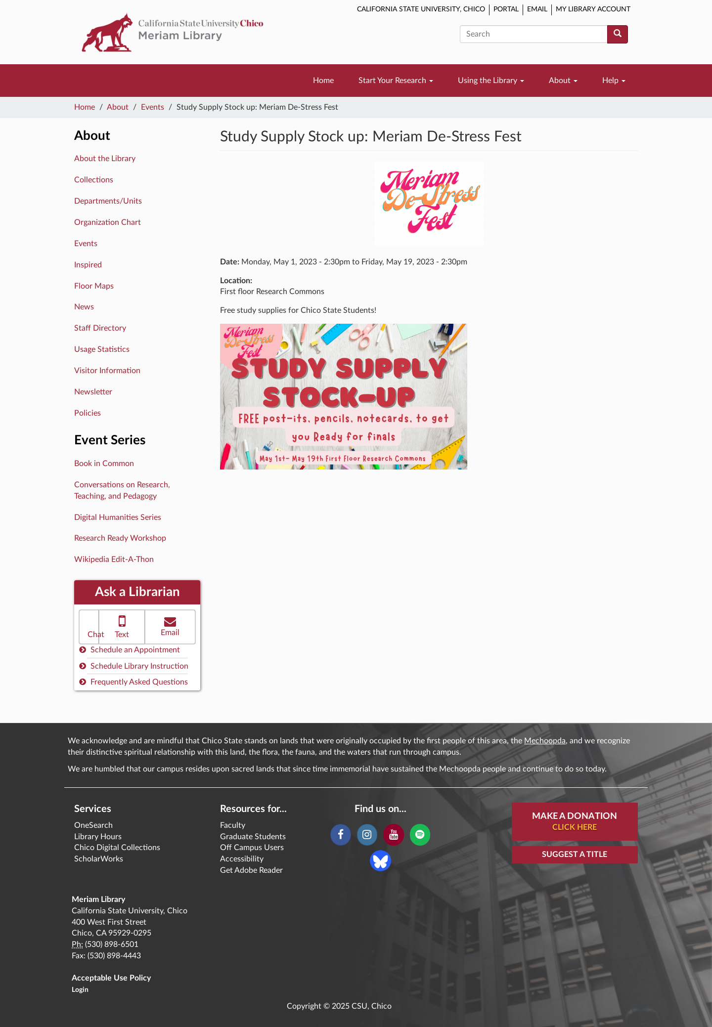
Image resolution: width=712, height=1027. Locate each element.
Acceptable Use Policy (111, 978)
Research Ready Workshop (120, 538)
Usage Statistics (102, 349)
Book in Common (104, 464)
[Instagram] (367, 835)
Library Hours (98, 837)
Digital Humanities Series (117, 517)
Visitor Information (107, 371)
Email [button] (170, 626)
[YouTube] (393, 835)
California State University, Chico (421, 9)
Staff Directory (100, 328)
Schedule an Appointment (129, 649)
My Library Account (593, 9)
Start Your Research (395, 81)
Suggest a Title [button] (574, 854)
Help (613, 81)
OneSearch (93, 825)
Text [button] (121, 626)
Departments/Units (108, 201)
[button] (89, 627)
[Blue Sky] (380, 860)
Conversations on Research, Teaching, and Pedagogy (122, 490)
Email (537, 9)
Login (80, 989)
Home (323, 81)
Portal (506, 9)
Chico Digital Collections (117, 848)
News (84, 307)
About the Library (104, 159)
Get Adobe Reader (251, 870)
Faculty (232, 825)
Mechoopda (545, 741)
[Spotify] (420, 835)
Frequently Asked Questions (133, 682)
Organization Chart (107, 222)
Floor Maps (94, 286)
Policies (87, 413)
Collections (93, 180)
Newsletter (93, 392)
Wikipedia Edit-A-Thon (114, 559)
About (563, 81)
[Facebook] (340, 835)
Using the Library (491, 81)
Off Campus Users (252, 848)
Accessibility (242, 859)
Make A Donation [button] (574, 822)
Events (152, 107)
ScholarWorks (98, 859)
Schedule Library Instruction (133, 666)
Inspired (88, 265)
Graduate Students (253, 837)
